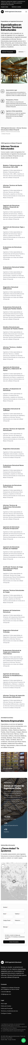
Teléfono (17, 913)
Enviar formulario (14, 941)
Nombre (5, 907)
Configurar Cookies (6, 1013)
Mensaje (5, 927)
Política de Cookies (6, 1006)
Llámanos (22, 51)
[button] (14, 881)
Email (5, 913)
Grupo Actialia (12, 1039)
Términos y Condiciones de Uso (9, 1011)
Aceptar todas (4, 6)
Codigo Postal (7, 920)
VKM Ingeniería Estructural (11, 11)
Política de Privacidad (6, 1008)
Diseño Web (4, 1039)
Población (18, 920)
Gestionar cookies (16, 6)
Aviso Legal (4, 1003)
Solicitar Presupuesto (8, 51)
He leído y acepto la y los (15, 936)
